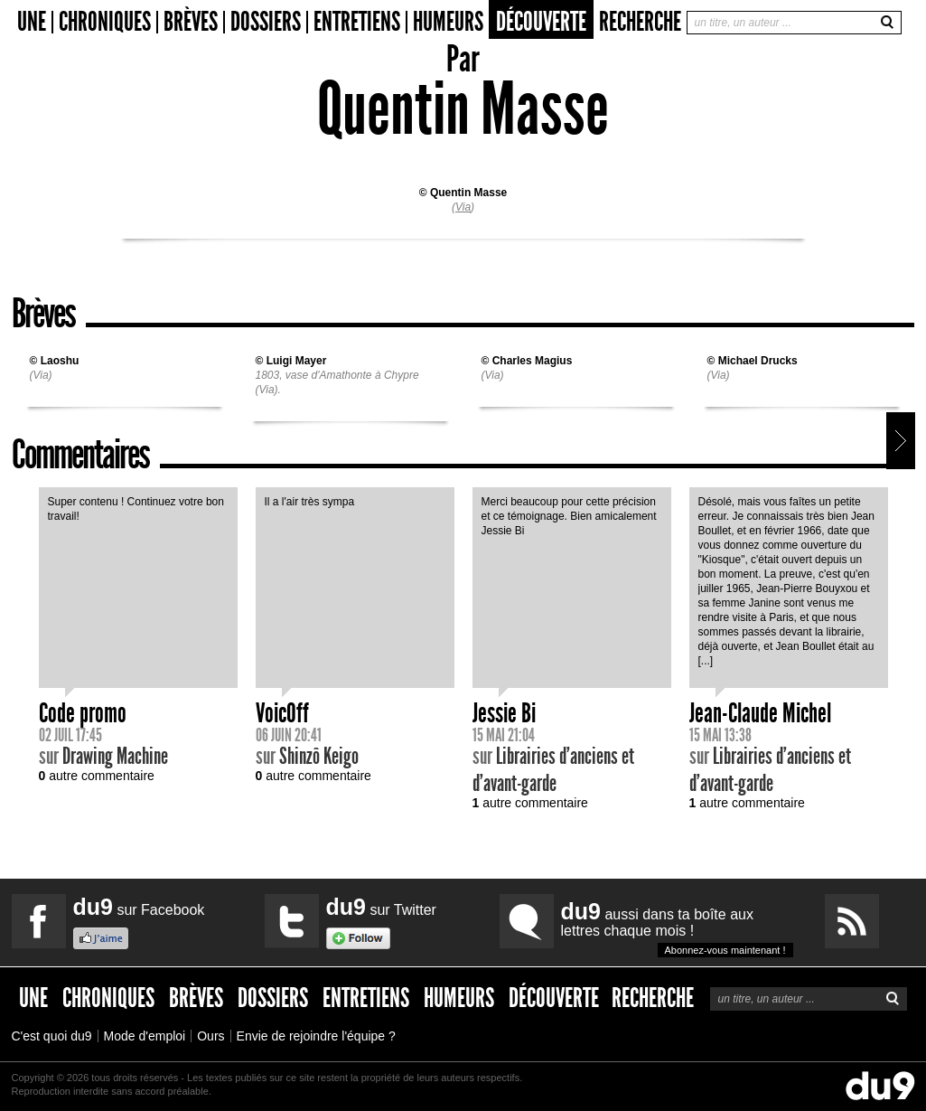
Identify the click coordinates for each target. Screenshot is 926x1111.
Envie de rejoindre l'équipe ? (316, 1036)
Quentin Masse (468, 192)
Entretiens (356, 22)
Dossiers (265, 22)
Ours (210, 1036)
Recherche (640, 21)
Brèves (191, 22)
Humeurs (448, 22)
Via (463, 207)
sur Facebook (139, 906)
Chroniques (105, 22)
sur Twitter (381, 906)
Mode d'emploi (145, 1036)
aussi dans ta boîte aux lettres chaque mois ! (677, 928)
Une (31, 22)
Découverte (541, 21)
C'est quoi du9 (52, 1036)
